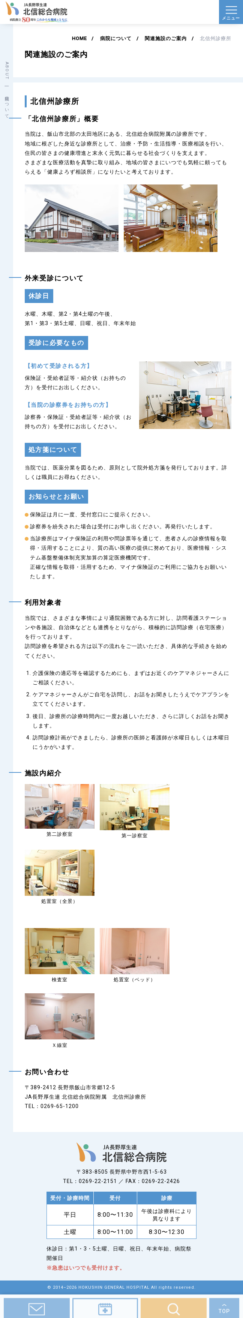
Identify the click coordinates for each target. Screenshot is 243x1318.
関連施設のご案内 (166, 38)
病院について (116, 38)
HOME (79, 38)
